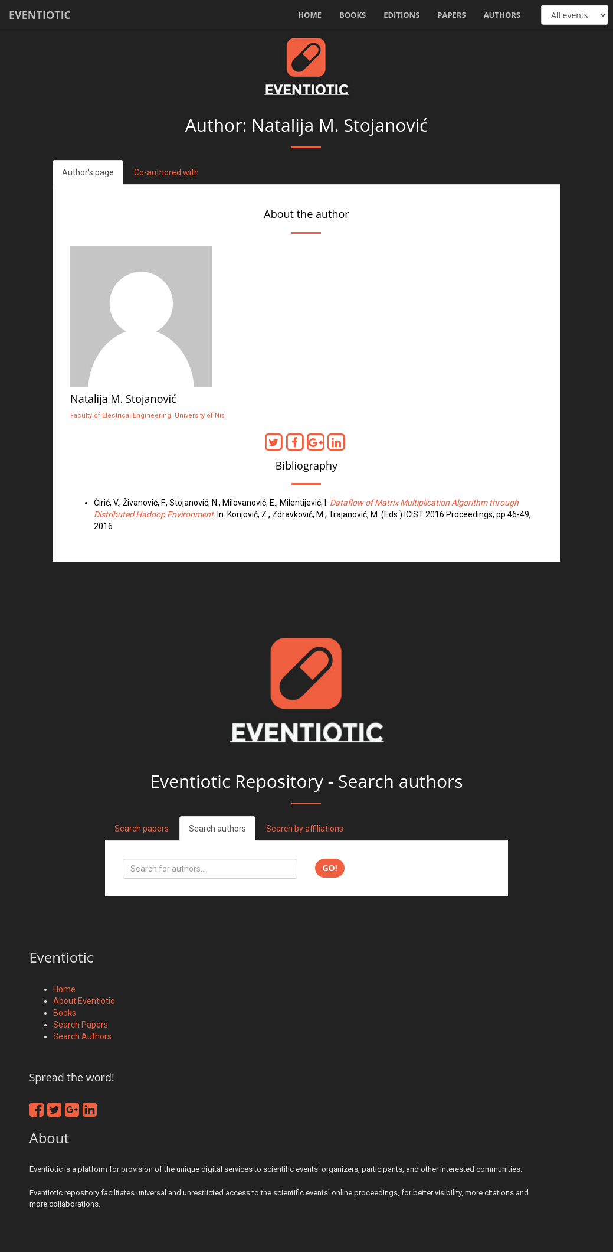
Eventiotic (40, 15)
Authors (502, 14)
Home (310, 14)
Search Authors (82, 1036)
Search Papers (80, 1024)
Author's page (88, 172)
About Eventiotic (83, 1001)
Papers (451, 14)
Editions (401, 14)
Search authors (217, 828)
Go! (329, 867)
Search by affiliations (304, 828)
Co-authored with (166, 172)
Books (352, 14)
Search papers (141, 828)
